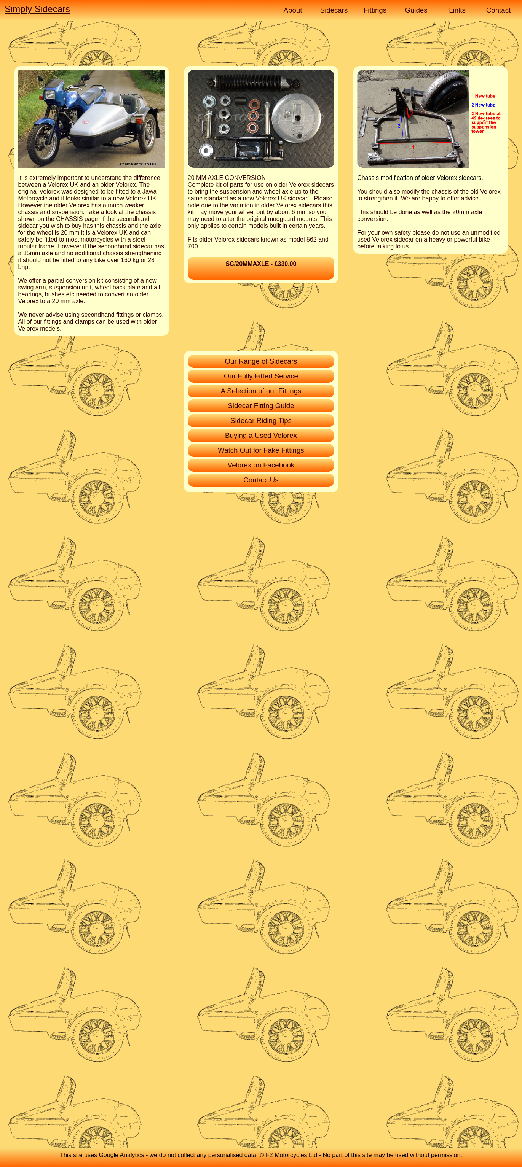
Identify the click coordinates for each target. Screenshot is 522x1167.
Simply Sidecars (37, 9)
